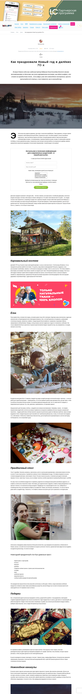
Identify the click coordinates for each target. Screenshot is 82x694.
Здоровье (41, 173)
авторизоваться (60, 51)
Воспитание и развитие (41, 176)
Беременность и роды (41, 174)
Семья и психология (41, 177)
